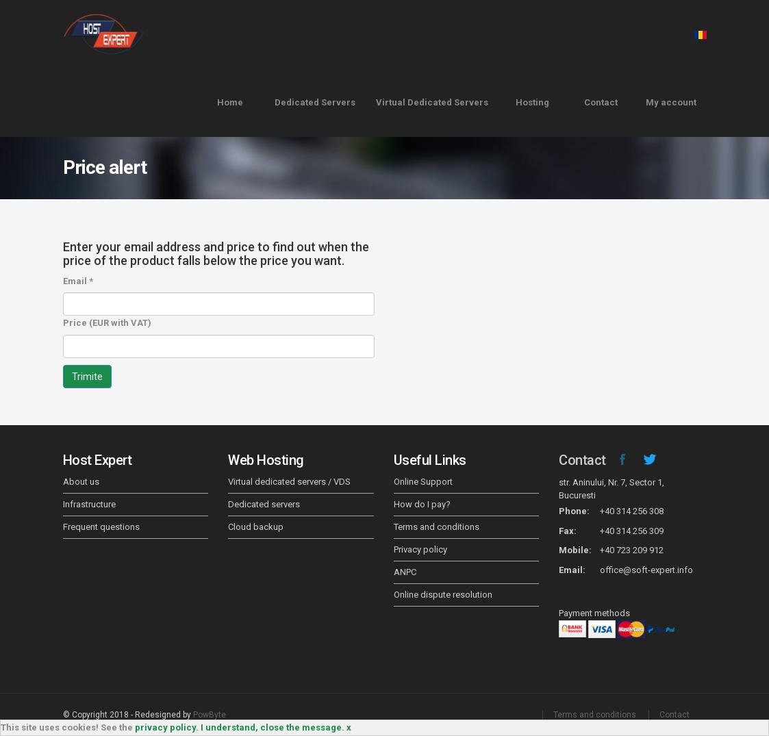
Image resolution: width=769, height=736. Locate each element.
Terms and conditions (436, 527)
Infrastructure (89, 504)
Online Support (423, 482)
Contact (601, 102)
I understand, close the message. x (276, 727)
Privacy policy (420, 549)
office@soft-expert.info (646, 570)
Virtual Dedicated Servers (432, 102)
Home (230, 102)
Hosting (532, 102)
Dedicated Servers (315, 102)
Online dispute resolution (443, 594)
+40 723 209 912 (632, 550)
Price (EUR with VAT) (107, 323)
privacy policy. (167, 727)
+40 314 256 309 (632, 531)
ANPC (405, 572)
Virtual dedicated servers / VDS (289, 482)
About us (81, 482)
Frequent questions (101, 527)
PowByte (209, 715)
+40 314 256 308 (632, 511)
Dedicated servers (264, 504)
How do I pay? (422, 504)
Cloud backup (255, 527)
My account (671, 102)
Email (78, 281)
